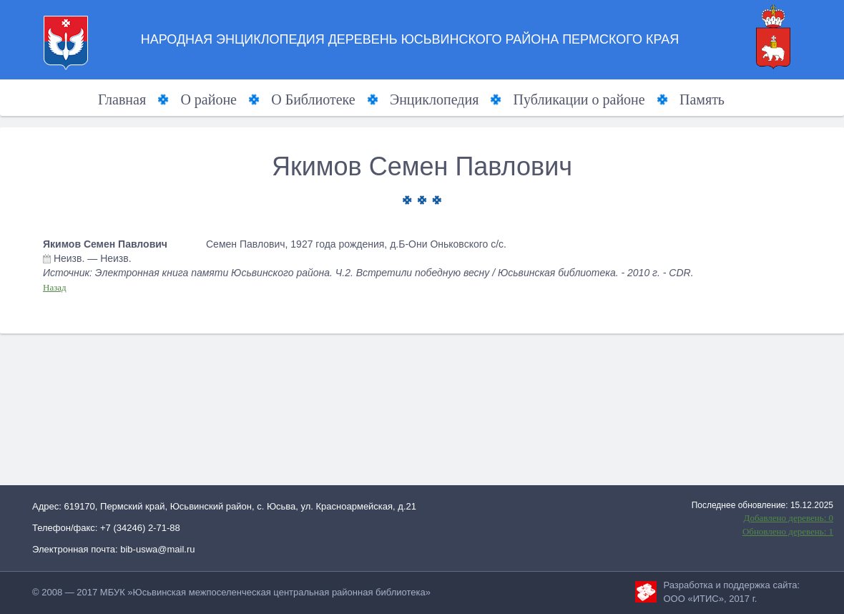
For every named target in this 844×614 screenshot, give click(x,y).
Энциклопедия (434, 99)
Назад (55, 287)
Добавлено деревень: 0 (788, 517)
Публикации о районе (579, 99)
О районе (208, 99)
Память (702, 99)
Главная (122, 99)
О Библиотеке (313, 99)
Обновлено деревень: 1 (787, 531)
